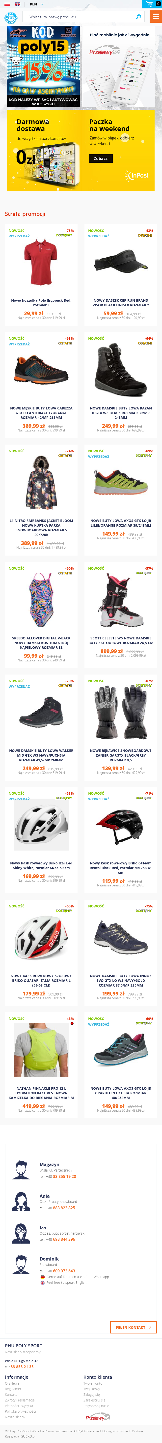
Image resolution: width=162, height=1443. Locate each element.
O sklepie (12, 1383)
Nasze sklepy (15, 1417)
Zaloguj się (91, 1394)
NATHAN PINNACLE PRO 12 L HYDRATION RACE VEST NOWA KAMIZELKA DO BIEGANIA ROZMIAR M (41, 1093)
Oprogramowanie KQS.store (122, 1431)
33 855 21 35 (22, 1366)
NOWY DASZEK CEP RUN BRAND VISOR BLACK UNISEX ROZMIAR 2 (121, 302)
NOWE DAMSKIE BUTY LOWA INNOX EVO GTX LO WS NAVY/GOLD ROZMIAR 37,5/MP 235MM (121, 980)
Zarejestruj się (94, 1400)
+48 (61, 1176)
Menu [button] (156, 16)
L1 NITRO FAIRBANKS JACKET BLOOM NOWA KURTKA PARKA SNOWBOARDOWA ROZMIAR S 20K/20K (41, 527)
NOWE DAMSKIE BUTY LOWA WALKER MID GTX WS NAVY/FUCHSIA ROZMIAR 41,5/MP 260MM (41, 755)
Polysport (10, 18)
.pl (28, 1436)
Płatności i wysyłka (19, 1405)
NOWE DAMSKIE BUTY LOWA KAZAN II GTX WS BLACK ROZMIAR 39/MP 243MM (121, 413)
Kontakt (11, 1394)
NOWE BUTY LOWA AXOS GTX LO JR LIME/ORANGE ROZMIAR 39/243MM (120, 523)
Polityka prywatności (20, 1411)
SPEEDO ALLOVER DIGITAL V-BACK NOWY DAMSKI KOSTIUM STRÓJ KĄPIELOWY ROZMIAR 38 (41, 643)
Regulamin (13, 1388)
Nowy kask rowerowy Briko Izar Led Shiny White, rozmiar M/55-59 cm (41, 865)
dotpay (97, 1416)
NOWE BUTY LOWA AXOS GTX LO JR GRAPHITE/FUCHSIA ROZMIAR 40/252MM (120, 1093)
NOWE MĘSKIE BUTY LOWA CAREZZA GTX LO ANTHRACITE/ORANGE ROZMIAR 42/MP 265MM (41, 413)
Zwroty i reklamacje (20, 1400)
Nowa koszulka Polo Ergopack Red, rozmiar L (41, 302)
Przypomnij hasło (96, 1405)
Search (138, 16)
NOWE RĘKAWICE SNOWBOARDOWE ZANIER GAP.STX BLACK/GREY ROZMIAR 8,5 (121, 755)
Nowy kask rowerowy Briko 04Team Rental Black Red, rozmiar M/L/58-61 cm (121, 868)
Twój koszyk (92, 1388)
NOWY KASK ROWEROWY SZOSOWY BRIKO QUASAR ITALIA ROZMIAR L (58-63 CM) (41, 980)
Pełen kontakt (130, 1327)
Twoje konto (92, 1383)
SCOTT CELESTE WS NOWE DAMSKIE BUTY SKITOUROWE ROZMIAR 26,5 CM (120, 640)
